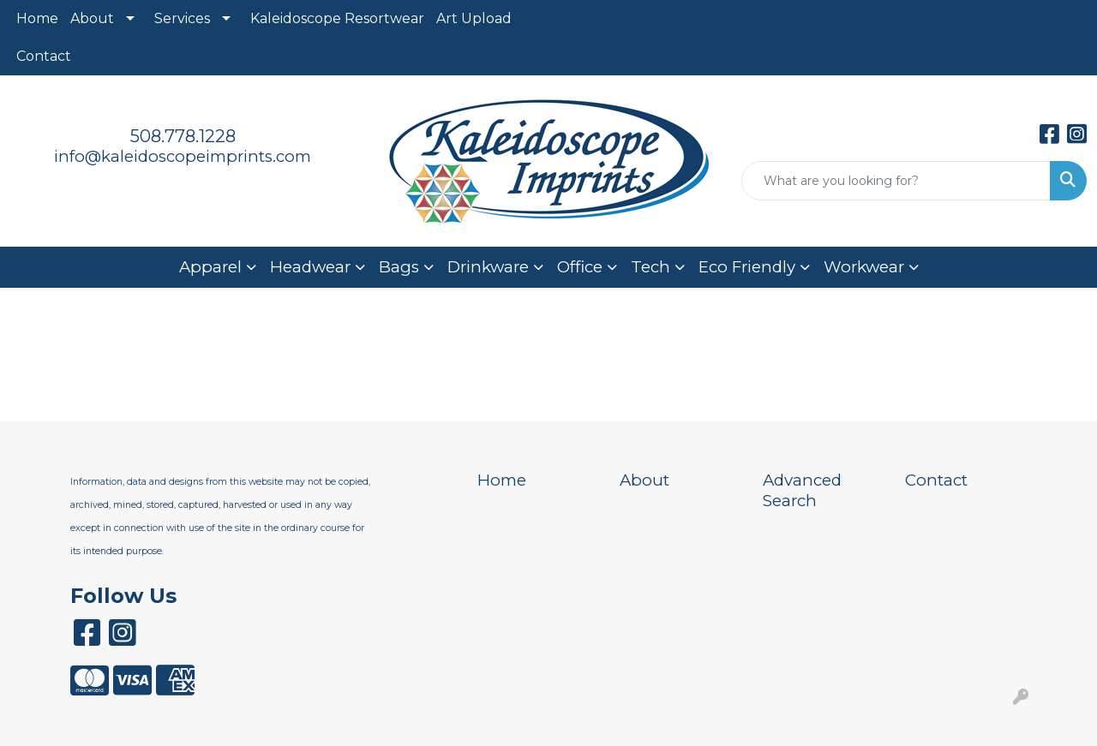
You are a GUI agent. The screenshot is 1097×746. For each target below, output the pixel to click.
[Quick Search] (896, 180)
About (92, 18)
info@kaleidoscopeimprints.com (182, 156)
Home (37, 18)
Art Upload (474, 18)
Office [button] (579, 267)
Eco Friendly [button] (746, 267)
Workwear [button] (864, 267)
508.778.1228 (183, 136)
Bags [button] (399, 267)
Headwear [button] (310, 267)
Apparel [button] (210, 267)
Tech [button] (650, 267)
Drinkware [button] (488, 267)
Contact (43, 56)
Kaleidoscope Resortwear (337, 18)
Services (182, 18)
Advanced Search (802, 490)
